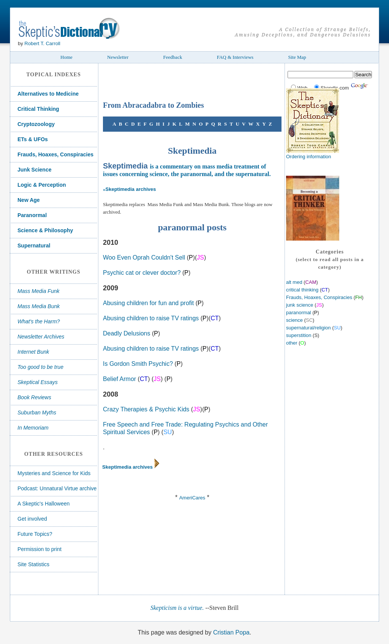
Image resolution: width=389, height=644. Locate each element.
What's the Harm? (38, 321)
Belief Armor (119, 379)
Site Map (297, 57)
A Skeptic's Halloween (43, 504)
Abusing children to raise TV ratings (151, 318)
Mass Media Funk (38, 291)
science (294, 320)
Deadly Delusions (126, 333)
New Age (28, 200)
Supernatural (33, 245)
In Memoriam (33, 428)
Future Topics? (34, 534)
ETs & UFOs (32, 139)
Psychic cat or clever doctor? (142, 272)
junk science (299, 305)
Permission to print (39, 549)
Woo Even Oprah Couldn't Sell (144, 257)
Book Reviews (34, 397)
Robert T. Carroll (42, 43)
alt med (295, 282)
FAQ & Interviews (235, 57)
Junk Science (34, 170)
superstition (298, 335)
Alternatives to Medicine (48, 94)
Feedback (172, 57)
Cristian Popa (231, 632)
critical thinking (302, 290)
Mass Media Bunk (38, 306)
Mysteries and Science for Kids (53, 473)
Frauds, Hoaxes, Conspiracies (55, 154)
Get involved (32, 519)
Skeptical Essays (37, 382)
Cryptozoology (36, 124)
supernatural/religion (308, 328)
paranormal (298, 312)
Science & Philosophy (45, 230)
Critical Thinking (38, 109)
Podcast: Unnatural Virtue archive (56, 488)
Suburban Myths (36, 412)
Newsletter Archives (40, 337)
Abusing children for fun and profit (148, 303)
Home (66, 57)
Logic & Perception (41, 185)
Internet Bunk (33, 352)
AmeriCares (192, 498)
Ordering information (308, 156)
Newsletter (117, 57)
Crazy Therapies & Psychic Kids (146, 409)
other (291, 343)
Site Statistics (33, 564)
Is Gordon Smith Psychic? (138, 364)
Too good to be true (40, 367)
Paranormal (32, 215)
